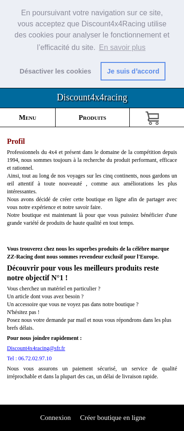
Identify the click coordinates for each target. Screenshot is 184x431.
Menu (27, 117)
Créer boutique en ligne (113, 417)
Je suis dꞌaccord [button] (133, 71)
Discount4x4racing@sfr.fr (36, 348)
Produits (92, 117)
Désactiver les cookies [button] (55, 71)
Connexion (54, 417)
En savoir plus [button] (122, 47)
